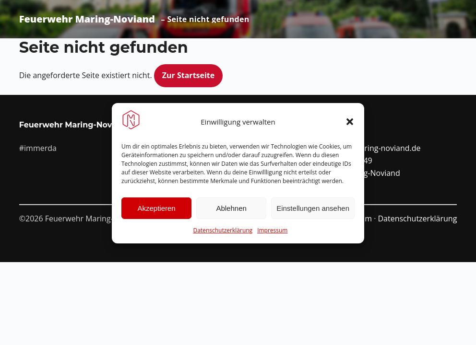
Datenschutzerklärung (223, 234)
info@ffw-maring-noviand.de (369, 148)
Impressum (272, 234)
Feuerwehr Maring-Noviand (87, 19)
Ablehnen (231, 211)
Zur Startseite (188, 75)
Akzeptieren (156, 211)
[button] (350, 125)
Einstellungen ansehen (312, 211)
